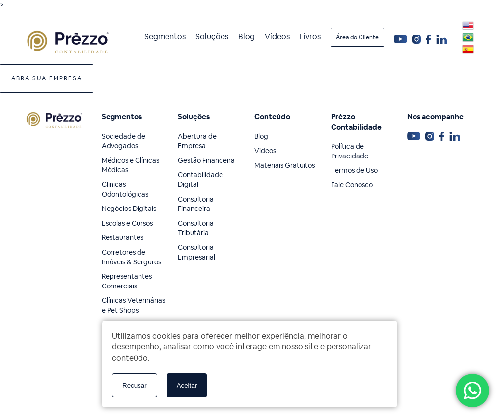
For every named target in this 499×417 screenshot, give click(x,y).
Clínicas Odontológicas (125, 189)
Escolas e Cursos (127, 223)
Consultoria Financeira (196, 204)
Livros (310, 36)
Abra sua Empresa (46, 78)
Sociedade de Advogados (123, 141)
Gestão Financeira (206, 160)
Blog (246, 36)
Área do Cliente (357, 37)
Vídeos (277, 36)
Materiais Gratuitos (284, 165)
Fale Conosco (352, 185)
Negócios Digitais (129, 208)
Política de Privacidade (349, 151)
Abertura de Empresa (197, 141)
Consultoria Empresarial (196, 252)
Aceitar (187, 385)
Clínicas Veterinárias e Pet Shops (133, 305)
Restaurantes (122, 237)
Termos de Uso (354, 170)
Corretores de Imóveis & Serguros (131, 257)
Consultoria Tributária (196, 228)
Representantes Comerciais (127, 281)
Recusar (134, 385)
